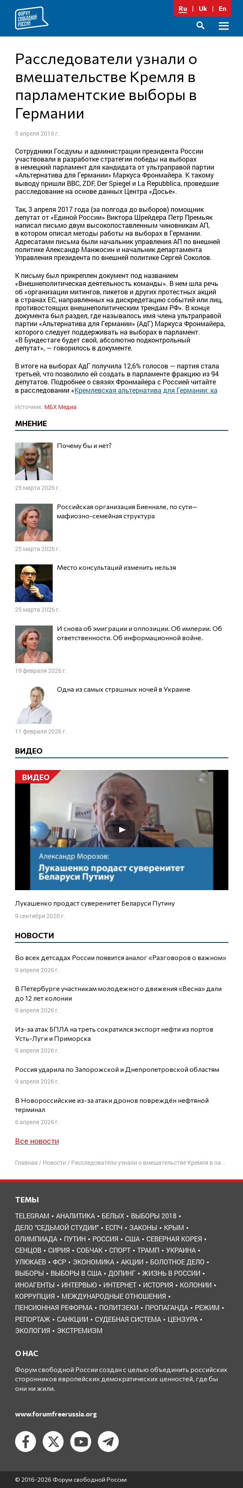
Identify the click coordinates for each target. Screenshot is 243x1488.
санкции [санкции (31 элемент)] (72, 1319)
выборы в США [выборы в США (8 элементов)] (76, 1273)
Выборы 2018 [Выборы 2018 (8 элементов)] (153, 1215)
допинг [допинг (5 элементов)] (122, 1273)
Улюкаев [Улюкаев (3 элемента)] (30, 1261)
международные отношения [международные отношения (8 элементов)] (113, 1296)
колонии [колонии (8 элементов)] (196, 1284)
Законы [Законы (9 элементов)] (143, 1227)
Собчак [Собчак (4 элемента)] (89, 1250)
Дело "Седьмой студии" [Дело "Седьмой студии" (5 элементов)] (57, 1227)
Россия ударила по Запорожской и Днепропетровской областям (117, 1069)
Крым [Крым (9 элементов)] (174, 1227)
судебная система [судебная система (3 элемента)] (128, 1319)
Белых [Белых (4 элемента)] (113, 1215)
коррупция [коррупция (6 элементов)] (35, 1296)
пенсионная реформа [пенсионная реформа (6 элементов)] (53, 1307)
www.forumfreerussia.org (56, 1414)
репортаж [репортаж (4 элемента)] (32, 1319)
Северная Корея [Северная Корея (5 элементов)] (174, 1238)
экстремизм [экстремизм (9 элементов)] (79, 1330)
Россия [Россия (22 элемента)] (105, 1238)
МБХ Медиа (60, 407)
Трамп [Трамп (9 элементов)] (148, 1250)
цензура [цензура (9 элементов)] (183, 1319)
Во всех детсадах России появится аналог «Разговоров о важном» (120, 957)
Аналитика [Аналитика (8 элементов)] (75, 1215)
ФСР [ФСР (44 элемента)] (59, 1261)
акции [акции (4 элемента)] (132, 1261)
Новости (54, 1162)
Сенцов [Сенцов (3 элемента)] (28, 1250)
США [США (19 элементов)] (132, 1238)
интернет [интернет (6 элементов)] (119, 1284)
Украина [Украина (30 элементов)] (181, 1250)
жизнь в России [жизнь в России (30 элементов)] (171, 1273)
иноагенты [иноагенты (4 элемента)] (35, 1284)
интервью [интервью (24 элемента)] (79, 1284)
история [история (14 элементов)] (158, 1284)
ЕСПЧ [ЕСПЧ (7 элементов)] (114, 1227)
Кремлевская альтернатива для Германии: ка (145, 390)
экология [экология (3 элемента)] (32, 1330)
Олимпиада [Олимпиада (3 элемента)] (36, 1238)
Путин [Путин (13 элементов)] (75, 1238)
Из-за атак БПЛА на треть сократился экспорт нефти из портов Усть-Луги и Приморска (114, 1033)
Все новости (37, 1141)
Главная (26, 1162)
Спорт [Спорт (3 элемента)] (119, 1250)
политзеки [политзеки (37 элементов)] (118, 1307)
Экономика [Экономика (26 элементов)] (93, 1261)
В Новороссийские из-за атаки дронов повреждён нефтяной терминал (112, 1104)
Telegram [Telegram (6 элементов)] (32, 1215)
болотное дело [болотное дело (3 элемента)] (177, 1261)
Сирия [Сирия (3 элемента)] (59, 1250)
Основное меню (224, 35)
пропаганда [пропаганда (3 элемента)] (166, 1307)
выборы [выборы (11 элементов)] (29, 1273)
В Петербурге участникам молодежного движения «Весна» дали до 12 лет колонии (118, 992)
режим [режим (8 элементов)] (207, 1307)
